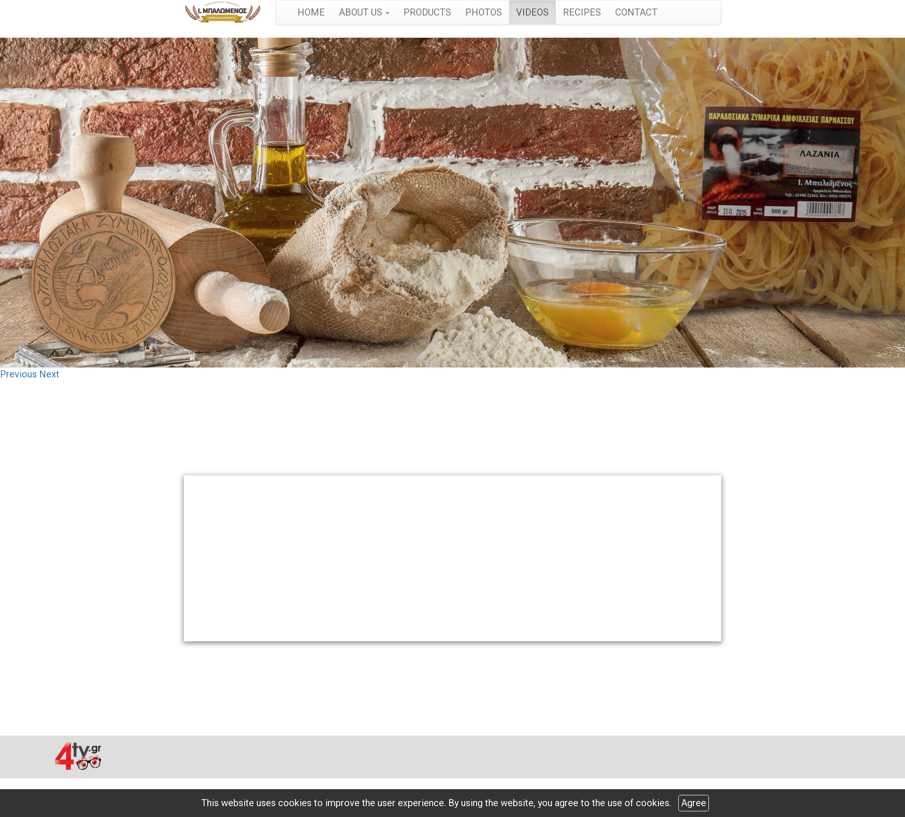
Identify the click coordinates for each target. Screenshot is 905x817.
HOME (311, 12)
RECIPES (582, 12)
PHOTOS (483, 12)
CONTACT (636, 12)
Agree (693, 803)
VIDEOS (532, 12)
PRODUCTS (427, 12)
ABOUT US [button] (364, 12)
